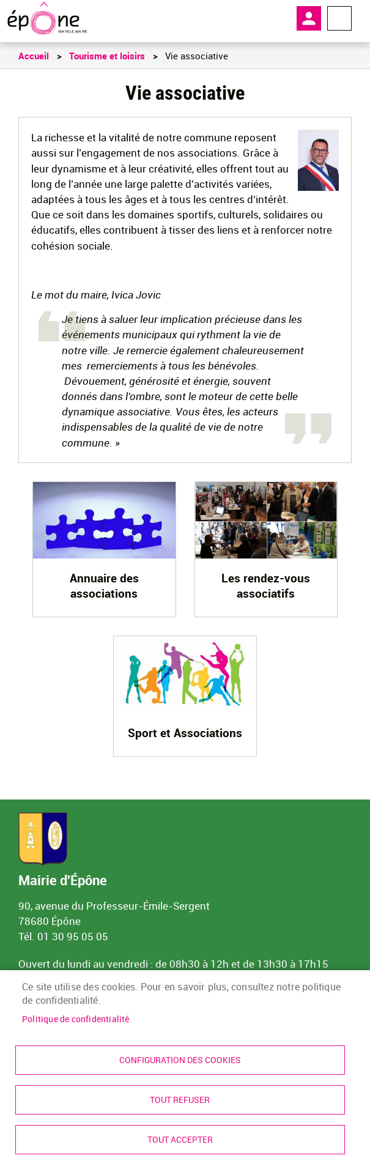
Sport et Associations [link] (185, 733)
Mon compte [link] (309, 18)
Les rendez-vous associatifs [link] (265, 585)
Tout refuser (180, 1099)
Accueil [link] (33, 56)
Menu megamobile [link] (339, 18)
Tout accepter (180, 1139)
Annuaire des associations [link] (104, 585)
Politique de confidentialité (76, 1019)
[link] (47, 18)
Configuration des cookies (180, 1060)
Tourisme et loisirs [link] (107, 56)
